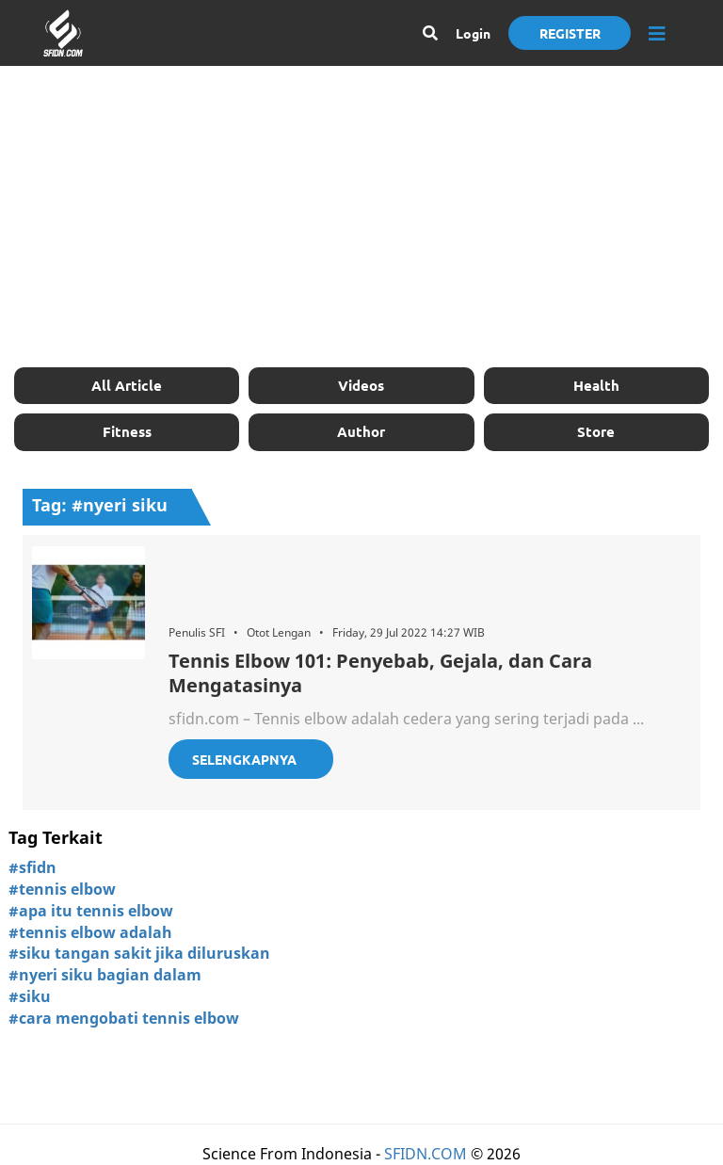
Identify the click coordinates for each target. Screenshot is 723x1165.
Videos (361, 385)
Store (596, 431)
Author (361, 431)
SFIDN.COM (425, 1153)
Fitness (127, 431)
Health (596, 385)
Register (570, 32)
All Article (126, 385)
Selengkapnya (244, 759)
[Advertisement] (361, 216)
